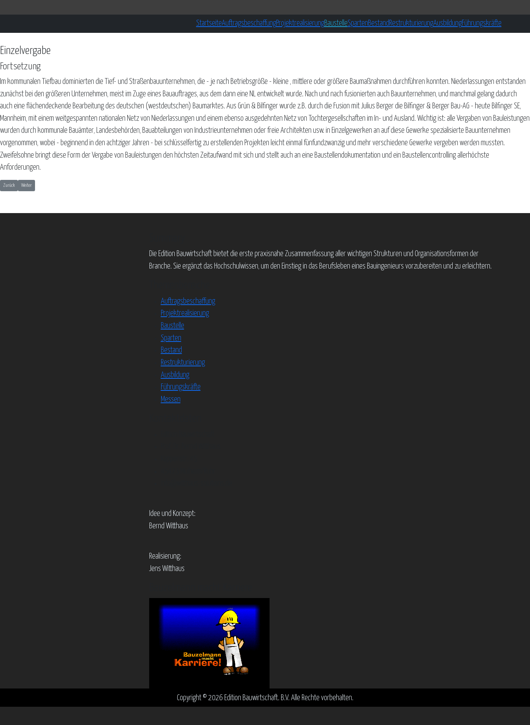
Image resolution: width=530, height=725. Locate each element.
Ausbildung (447, 23)
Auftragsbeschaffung (249, 23)
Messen (171, 399)
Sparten (358, 23)
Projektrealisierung (300, 23)
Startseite (209, 23)
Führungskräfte (482, 23)
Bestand (378, 23)
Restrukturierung (411, 23)
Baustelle (336, 23)
